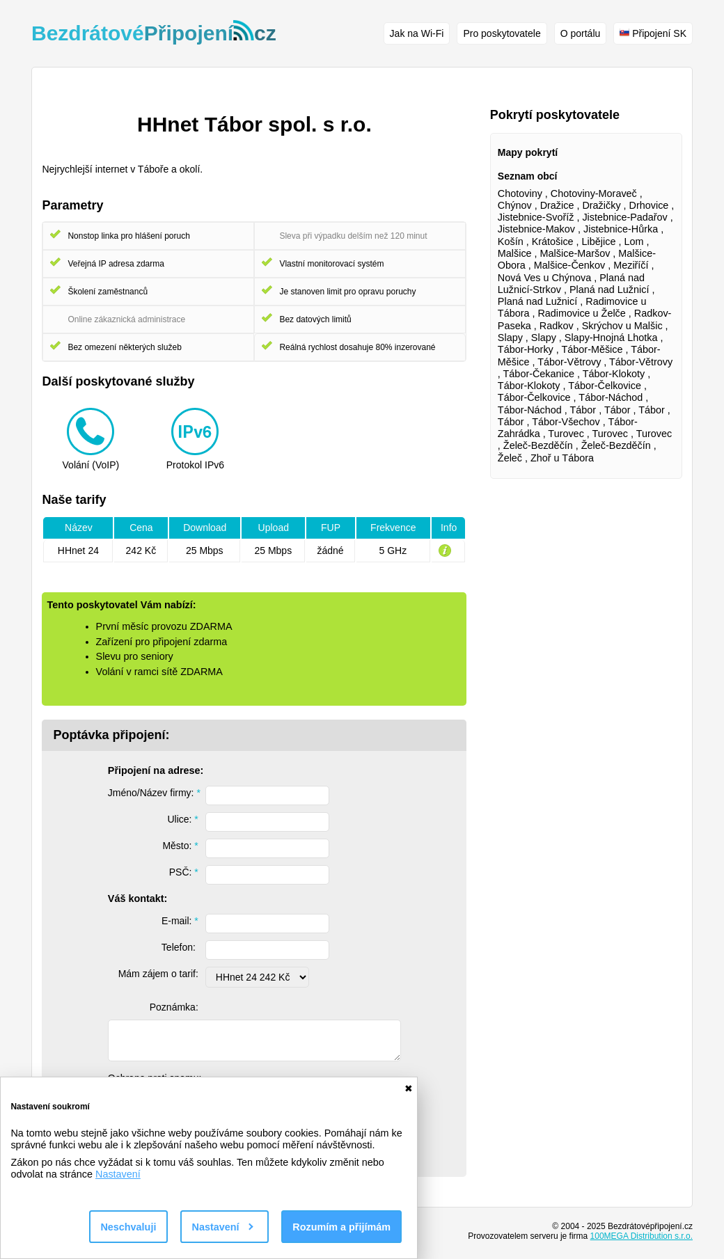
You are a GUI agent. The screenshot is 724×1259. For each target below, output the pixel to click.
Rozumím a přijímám (341, 1227)
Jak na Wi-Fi (417, 33)
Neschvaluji (128, 1227)
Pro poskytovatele (501, 33)
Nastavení (118, 1174)
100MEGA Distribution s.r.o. (641, 1236)
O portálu (580, 33)
